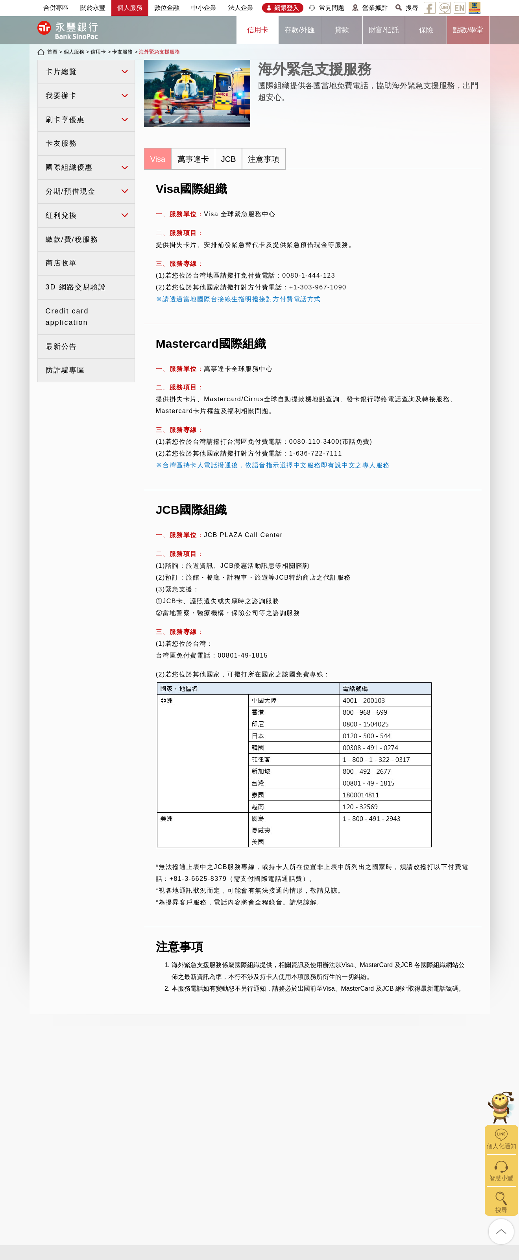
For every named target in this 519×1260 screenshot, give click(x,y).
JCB (228, 159)
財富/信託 (384, 30)
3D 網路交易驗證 (76, 287)
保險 (426, 30)
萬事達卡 (193, 159)
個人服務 (129, 7)
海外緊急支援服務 (159, 52)
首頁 (52, 52)
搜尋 (412, 7)
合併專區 (55, 7)
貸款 (342, 30)
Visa (158, 159)
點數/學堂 (468, 30)
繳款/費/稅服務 (72, 239)
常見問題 (331, 7)
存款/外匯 (299, 30)
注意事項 (263, 159)
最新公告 (61, 346)
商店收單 (61, 263)
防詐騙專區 (65, 370)
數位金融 (166, 7)
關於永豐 (92, 7)
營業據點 (375, 7)
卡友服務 (122, 52)
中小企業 (203, 7)
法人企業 (240, 7)
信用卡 (257, 30)
